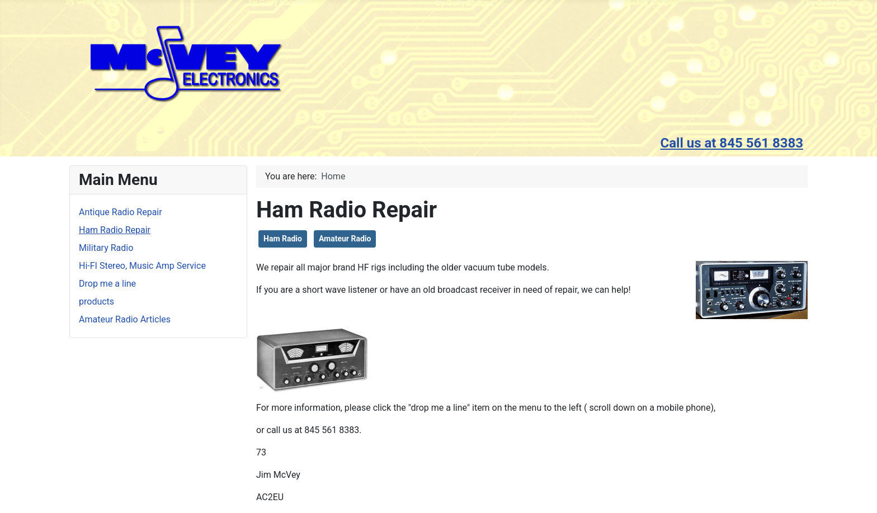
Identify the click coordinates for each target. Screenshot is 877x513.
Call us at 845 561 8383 (731, 143)
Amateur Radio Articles (125, 319)
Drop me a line (107, 283)
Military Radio (106, 248)
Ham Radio (282, 238)
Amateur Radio (345, 238)
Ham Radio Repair (114, 230)
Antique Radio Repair (120, 212)
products (96, 301)
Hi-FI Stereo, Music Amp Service (142, 265)
